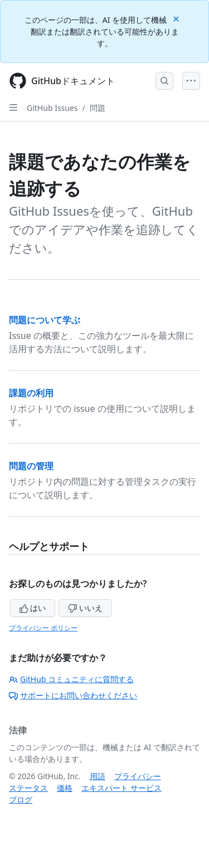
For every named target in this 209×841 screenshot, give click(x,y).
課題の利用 (31, 393)
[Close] (177, 18)
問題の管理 (31, 466)
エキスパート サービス (121, 787)
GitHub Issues (52, 108)
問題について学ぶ (44, 320)
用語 (97, 776)
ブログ (20, 799)
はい (33, 607)
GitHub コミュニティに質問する (71, 679)
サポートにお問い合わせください (73, 695)
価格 (64, 787)
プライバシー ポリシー (43, 628)
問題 (97, 108)
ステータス (28, 787)
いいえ (85, 607)
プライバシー (137, 776)
